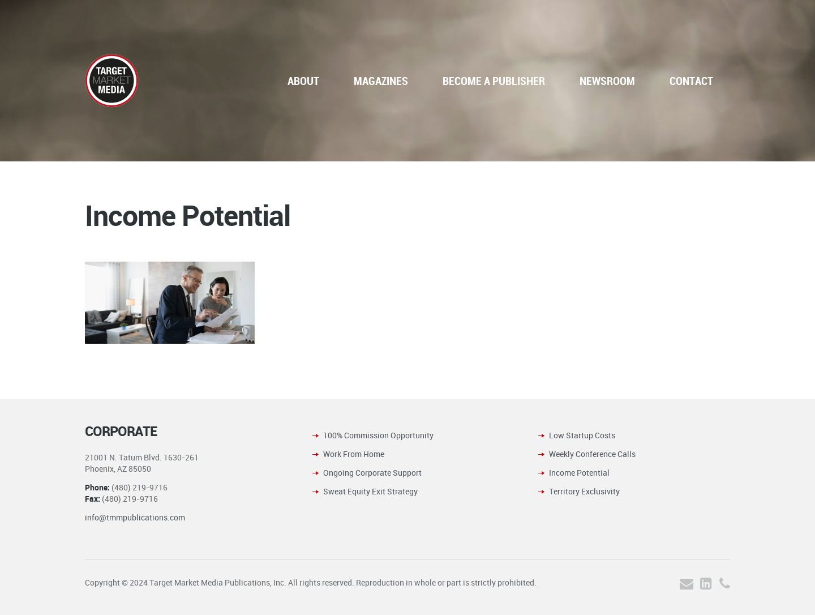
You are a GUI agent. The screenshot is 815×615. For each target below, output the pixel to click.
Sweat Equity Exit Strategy (370, 491)
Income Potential (579, 472)
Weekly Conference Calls (592, 454)
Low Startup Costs (582, 435)
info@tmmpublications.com (135, 517)
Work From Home (353, 454)
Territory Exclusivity (584, 491)
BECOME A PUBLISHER (494, 80)
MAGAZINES (381, 80)
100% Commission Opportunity (378, 435)
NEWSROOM (607, 80)
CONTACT (691, 80)
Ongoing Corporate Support (372, 472)
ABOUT (303, 80)
